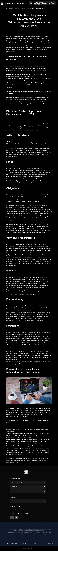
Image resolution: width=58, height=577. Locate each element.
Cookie (34, 543)
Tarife (30, 3)
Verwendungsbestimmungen (11, 543)
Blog (38, 3)
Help (53, 3)
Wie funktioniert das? (9, 3)
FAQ (35, 3)
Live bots (14, 486)
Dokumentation (16, 501)
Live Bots (24, 3)
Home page (9, 8)
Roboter (19, 3)
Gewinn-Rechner (46, 3)
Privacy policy (23, 543)
